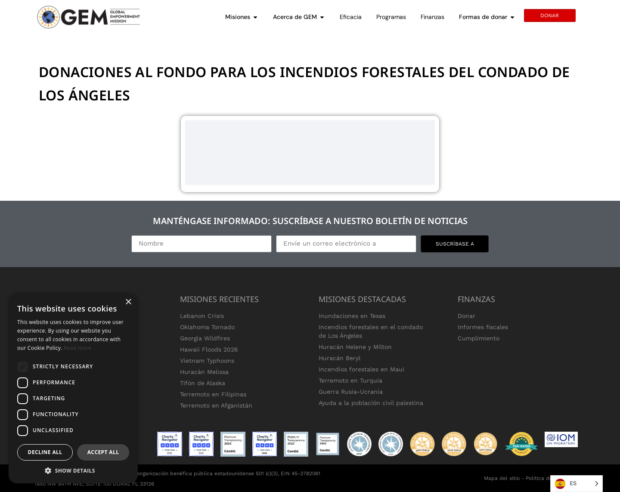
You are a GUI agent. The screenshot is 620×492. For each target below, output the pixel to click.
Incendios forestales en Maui (361, 369)
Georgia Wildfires (205, 338)
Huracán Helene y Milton (355, 346)
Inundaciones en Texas (352, 315)
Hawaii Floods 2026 (209, 349)
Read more (77, 348)
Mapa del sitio (502, 478)
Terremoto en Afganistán (216, 405)
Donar (466, 315)
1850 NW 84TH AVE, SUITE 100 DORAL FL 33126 (94, 484)
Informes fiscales (483, 327)
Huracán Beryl (339, 358)
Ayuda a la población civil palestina (371, 402)
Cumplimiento (478, 338)
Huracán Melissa (204, 371)
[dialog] (73, 388)
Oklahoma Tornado (207, 327)
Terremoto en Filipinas (213, 394)
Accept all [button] (103, 452)
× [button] (128, 302)
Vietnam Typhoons (207, 360)
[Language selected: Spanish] (576, 483)
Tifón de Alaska (202, 383)
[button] (73, 470)
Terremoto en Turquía (350, 380)
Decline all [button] (45, 452)
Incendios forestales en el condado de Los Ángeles (371, 331)
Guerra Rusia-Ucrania (351, 391)
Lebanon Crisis (202, 315)
